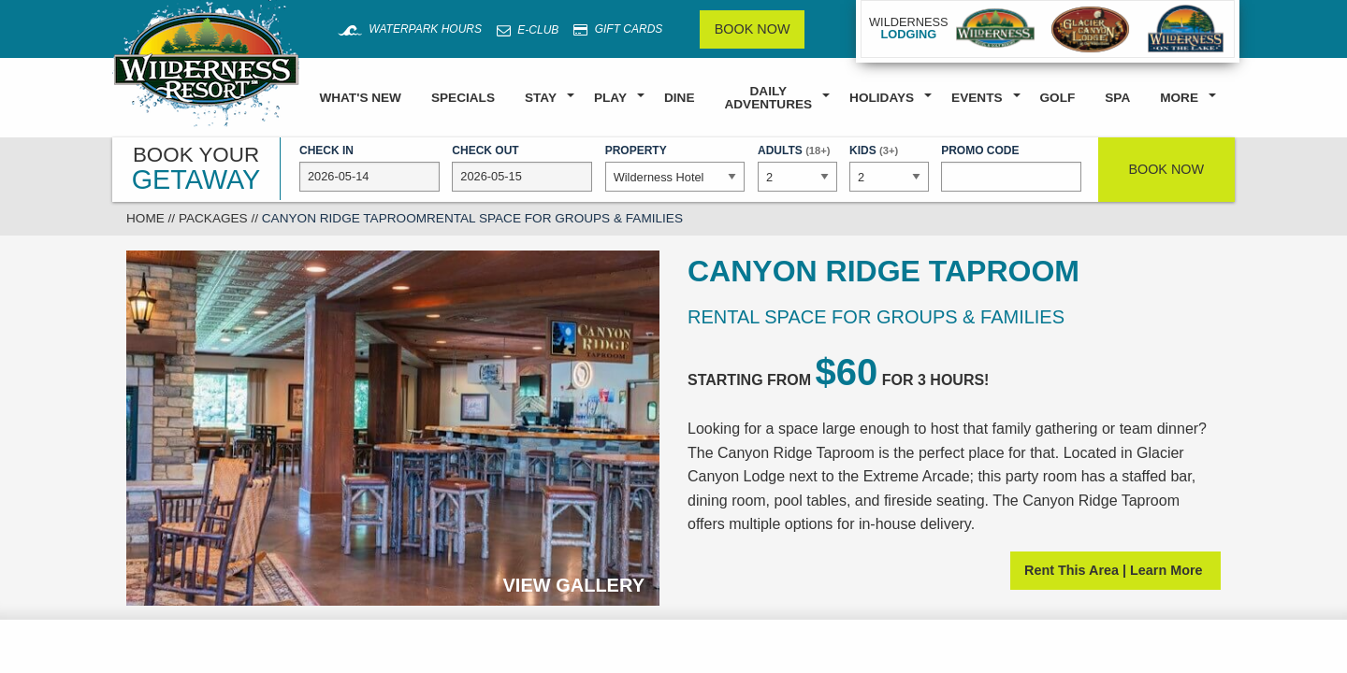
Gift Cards (617, 29)
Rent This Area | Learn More (1115, 570)
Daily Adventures (768, 97)
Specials (463, 98)
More (1179, 98)
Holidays (881, 98)
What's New (360, 98)
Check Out (522, 168)
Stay (541, 98)
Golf (1058, 98)
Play (610, 98)
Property (675, 168)
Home (145, 218)
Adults (797, 166)
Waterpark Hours (410, 29)
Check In (369, 168)
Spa (1117, 98)
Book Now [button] (1166, 169)
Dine (679, 98)
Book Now (752, 28)
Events (976, 98)
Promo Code (1011, 168)
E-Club (527, 29)
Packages (213, 218)
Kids (888, 166)
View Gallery (574, 585)
